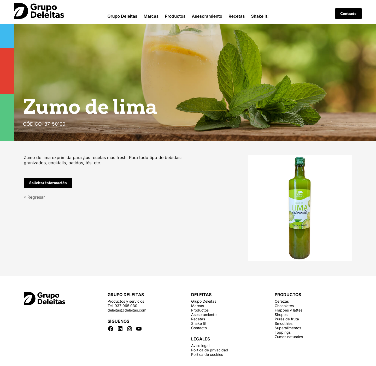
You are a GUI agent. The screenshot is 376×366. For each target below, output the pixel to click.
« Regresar (34, 197)
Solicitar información (48, 183)
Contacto (348, 13)
